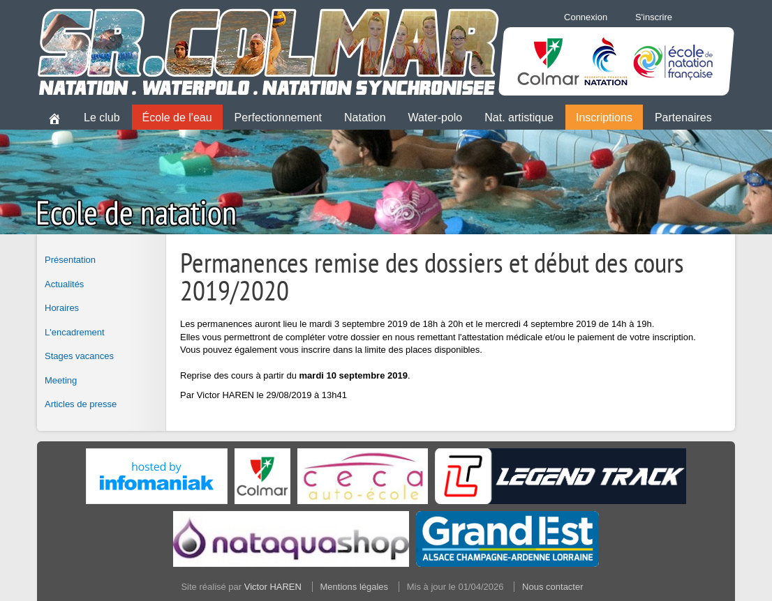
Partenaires (683, 117)
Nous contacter (552, 586)
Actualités (64, 284)
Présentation (70, 259)
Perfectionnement (278, 117)
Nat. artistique (519, 117)
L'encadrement (75, 332)
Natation (365, 117)
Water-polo (435, 117)
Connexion (585, 17)
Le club (102, 117)
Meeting (61, 380)
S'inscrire (653, 17)
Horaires (62, 308)
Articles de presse (81, 404)
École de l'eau (177, 117)
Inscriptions (604, 117)
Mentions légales (354, 586)
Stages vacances (79, 356)
